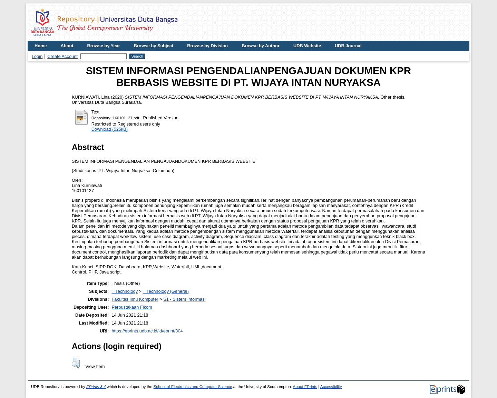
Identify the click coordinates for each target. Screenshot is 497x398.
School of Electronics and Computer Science (193, 387)
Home (41, 45)
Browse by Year (103, 45)
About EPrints (305, 387)
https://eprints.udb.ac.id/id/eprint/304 (147, 331)
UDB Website (307, 45)
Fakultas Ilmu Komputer (134, 299)
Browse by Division (207, 45)
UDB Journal (348, 45)
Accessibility (331, 387)
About (67, 45)
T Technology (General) (165, 291)
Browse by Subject (154, 45)
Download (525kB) (109, 129)
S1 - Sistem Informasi (184, 299)
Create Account (62, 56)
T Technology (124, 291)
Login (37, 56)
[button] (76, 363)
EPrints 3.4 (96, 387)
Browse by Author (261, 45)
